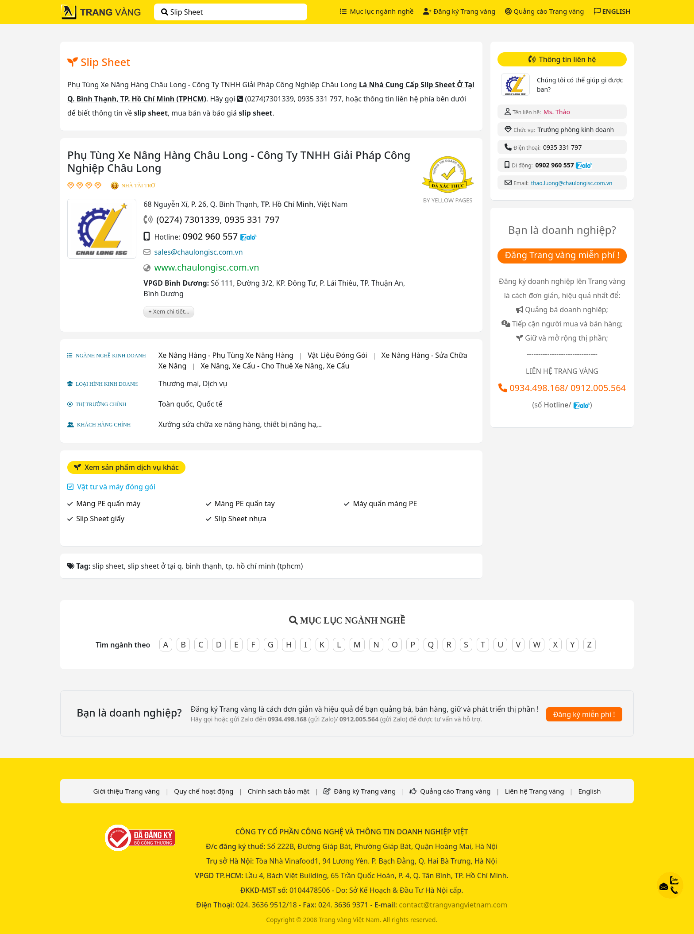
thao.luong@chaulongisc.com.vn (572, 183)
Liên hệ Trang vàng (534, 791)
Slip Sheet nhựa (240, 518)
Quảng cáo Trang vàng (544, 11)
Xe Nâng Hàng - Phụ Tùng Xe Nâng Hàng (225, 355)
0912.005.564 (598, 388)
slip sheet (182, 12)
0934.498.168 (537, 388)
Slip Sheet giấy (100, 518)
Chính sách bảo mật (279, 791)
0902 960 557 (210, 236)
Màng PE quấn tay (245, 503)
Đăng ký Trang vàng (459, 11)
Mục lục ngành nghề (377, 11)
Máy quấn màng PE (385, 503)
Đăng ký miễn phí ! (584, 714)
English (589, 791)
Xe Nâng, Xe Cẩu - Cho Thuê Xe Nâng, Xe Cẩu (274, 366)
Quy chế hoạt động (203, 791)
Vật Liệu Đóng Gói (337, 355)
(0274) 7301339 (188, 219)
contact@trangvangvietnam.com (453, 905)
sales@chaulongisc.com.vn (198, 252)
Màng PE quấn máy (108, 503)
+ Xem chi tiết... (168, 311)
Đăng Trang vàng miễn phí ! (562, 255)
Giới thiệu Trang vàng (126, 791)
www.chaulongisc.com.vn (206, 267)
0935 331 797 (252, 219)
